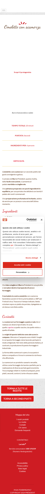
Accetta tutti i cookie (22, 265)
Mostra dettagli (32, 258)
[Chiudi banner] (41, 220)
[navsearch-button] (38, 4)
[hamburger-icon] (3, 10)
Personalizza (22, 272)
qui (12, 245)
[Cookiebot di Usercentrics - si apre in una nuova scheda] (27, 219)
